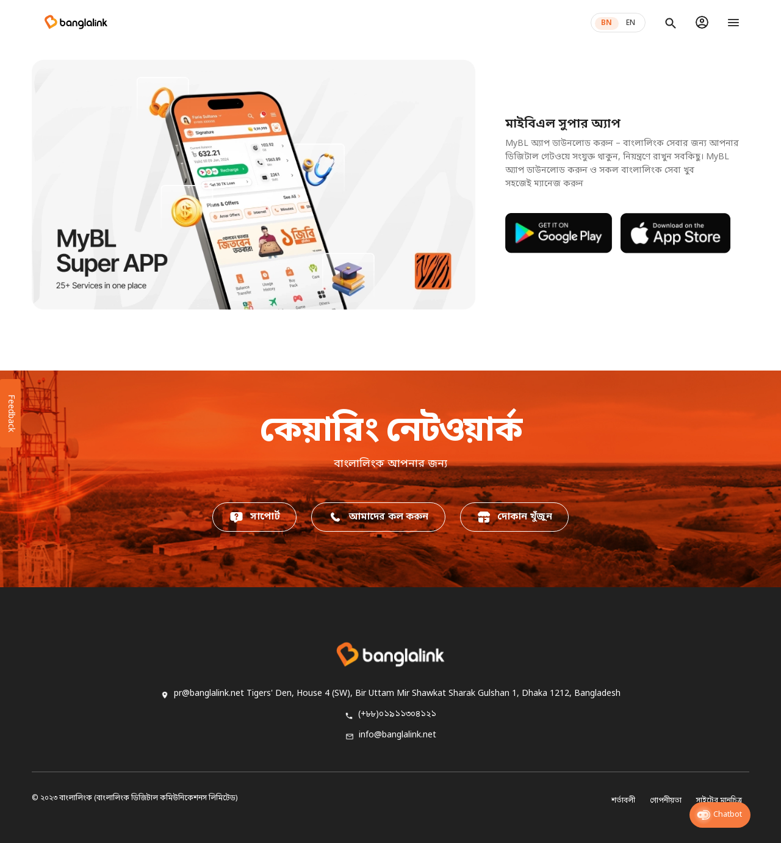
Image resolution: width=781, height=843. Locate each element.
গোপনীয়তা (666, 801)
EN (630, 23)
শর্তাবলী (623, 801)
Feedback (10, 413)
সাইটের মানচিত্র (719, 801)
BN (606, 23)
